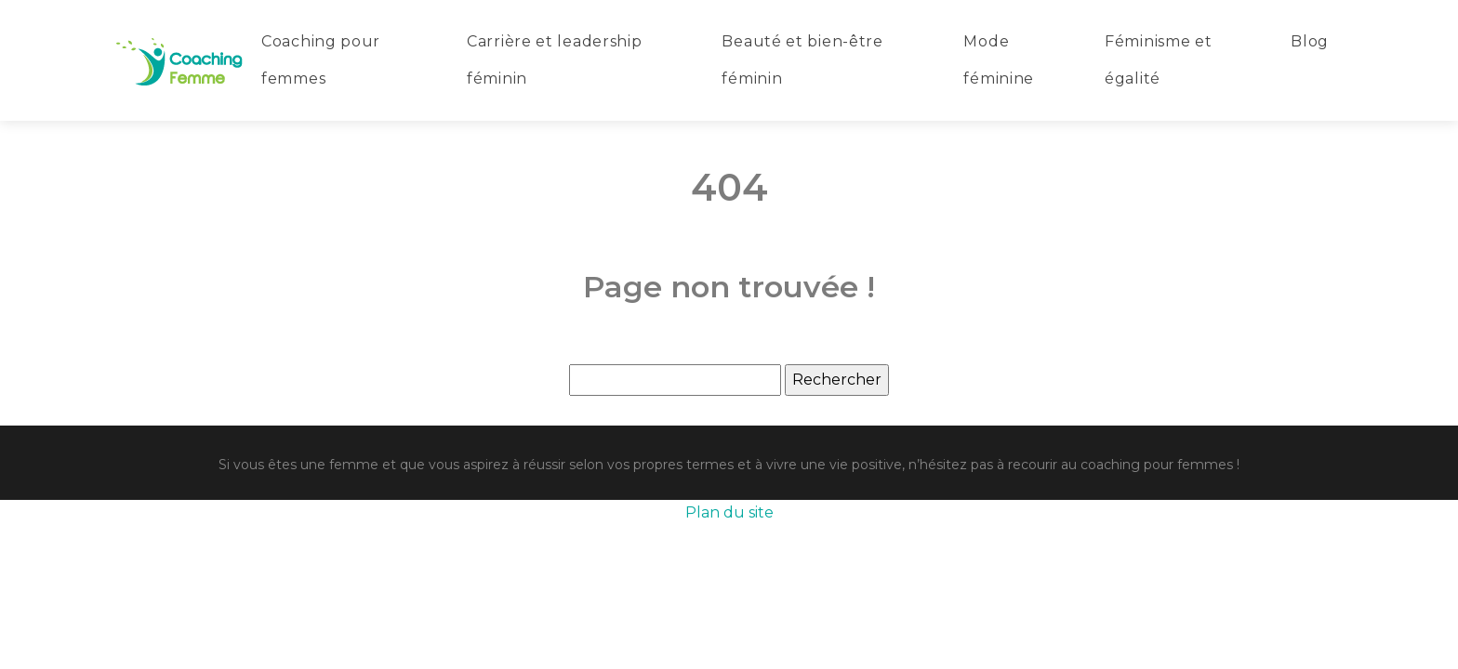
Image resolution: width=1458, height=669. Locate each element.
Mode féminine (998, 60)
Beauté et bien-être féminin (802, 60)
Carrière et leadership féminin (554, 60)
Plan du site (729, 512)
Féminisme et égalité (1158, 60)
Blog (1310, 41)
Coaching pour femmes (320, 60)
